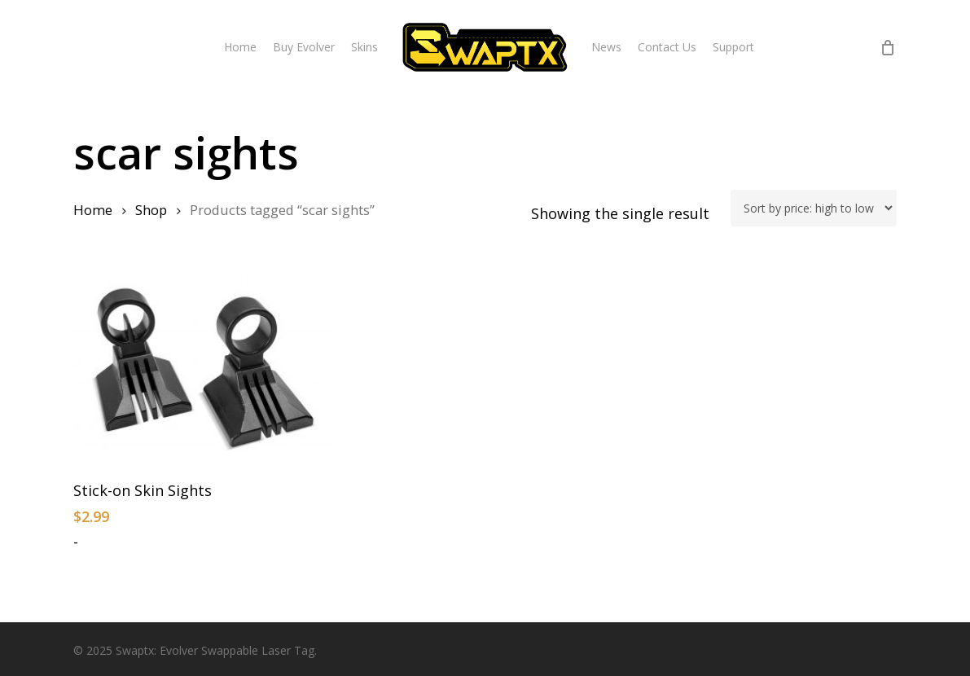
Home (92, 209)
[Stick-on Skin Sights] (204, 368)
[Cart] (888, 47)
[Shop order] (814, 208)
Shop (151, 209)
